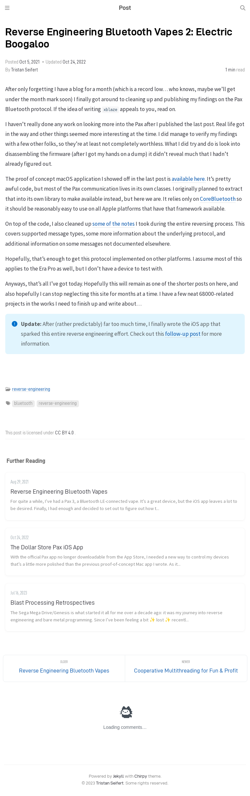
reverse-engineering (31, 389)
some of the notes (113, 223)
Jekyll (118, 776)
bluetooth (23, 403)
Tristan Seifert (24, 70)
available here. (189, 178)
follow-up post (183, 333)
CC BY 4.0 (64, 433)
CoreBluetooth (218, 198)
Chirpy (140, 776)
